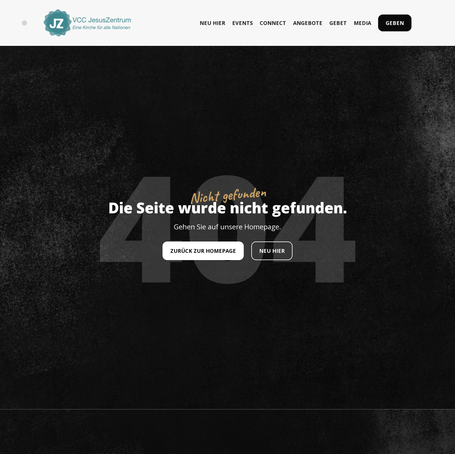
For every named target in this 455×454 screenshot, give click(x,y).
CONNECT (273, 23)
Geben (395, 22)
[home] (87, 23)
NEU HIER (212, 23)
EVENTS (242, 23)
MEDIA (362, 23)
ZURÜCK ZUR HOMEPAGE (203, 250)
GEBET (338, 23)
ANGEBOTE (307, 23)
